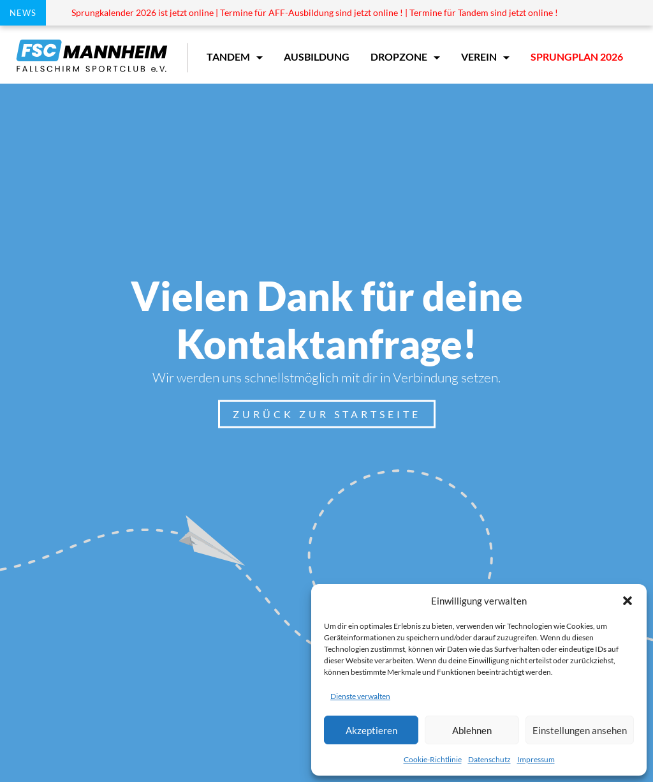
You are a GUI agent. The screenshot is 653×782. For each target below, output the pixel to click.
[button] (627, 600)
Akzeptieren (371, 730)
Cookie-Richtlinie (433, 759)
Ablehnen (472, 730)
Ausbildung (316, 56)
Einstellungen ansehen (579, 730)
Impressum (536, 759)
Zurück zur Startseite (327, 414)
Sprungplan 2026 (577, 56)
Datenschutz (489, 759)
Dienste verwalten (360, 696)
